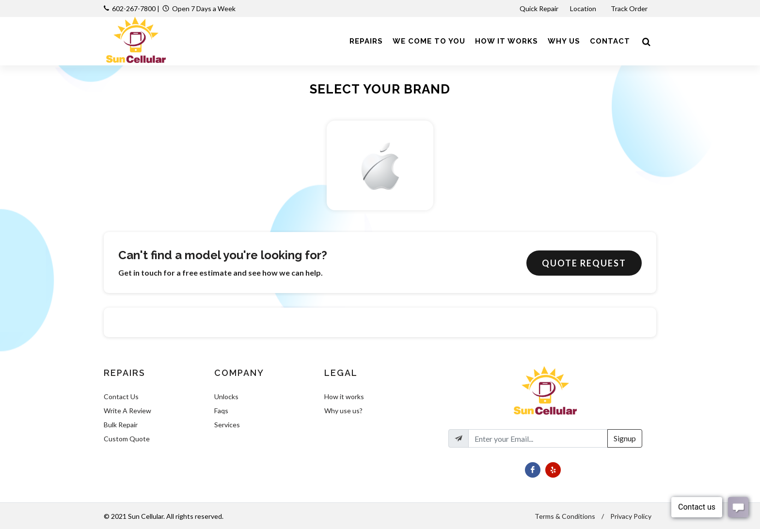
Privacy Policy (630, 516)
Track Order (630, 8)
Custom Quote (127, 439)
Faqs (221, 410)
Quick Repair (539, 8)
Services (227, 424)
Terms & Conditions (565, 516)
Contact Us (121, 396)
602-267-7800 (134, 8)
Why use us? (343, 410)
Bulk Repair (121, 424)
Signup (625, 438)
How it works (344, 396)
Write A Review (127, 410)
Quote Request (584, 263)
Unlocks (226, 396)
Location (584, 8)
